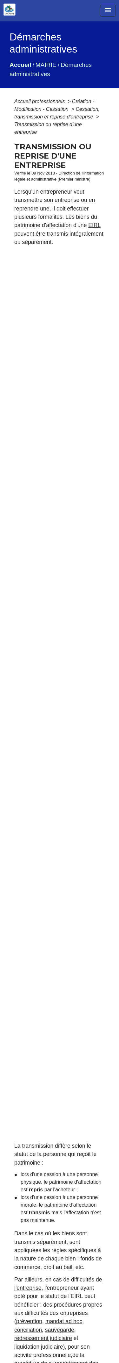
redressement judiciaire (43, 1338)
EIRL (94, 225)
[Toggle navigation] (108, 11)
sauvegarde (59, 1330)
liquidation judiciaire (38, 1347)
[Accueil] (9, 9)
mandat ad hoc (63, 1321)
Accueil (20, 64)
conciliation (28, 1330)
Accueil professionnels (40, 101)
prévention (29, 1321)
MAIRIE (46, 64)
